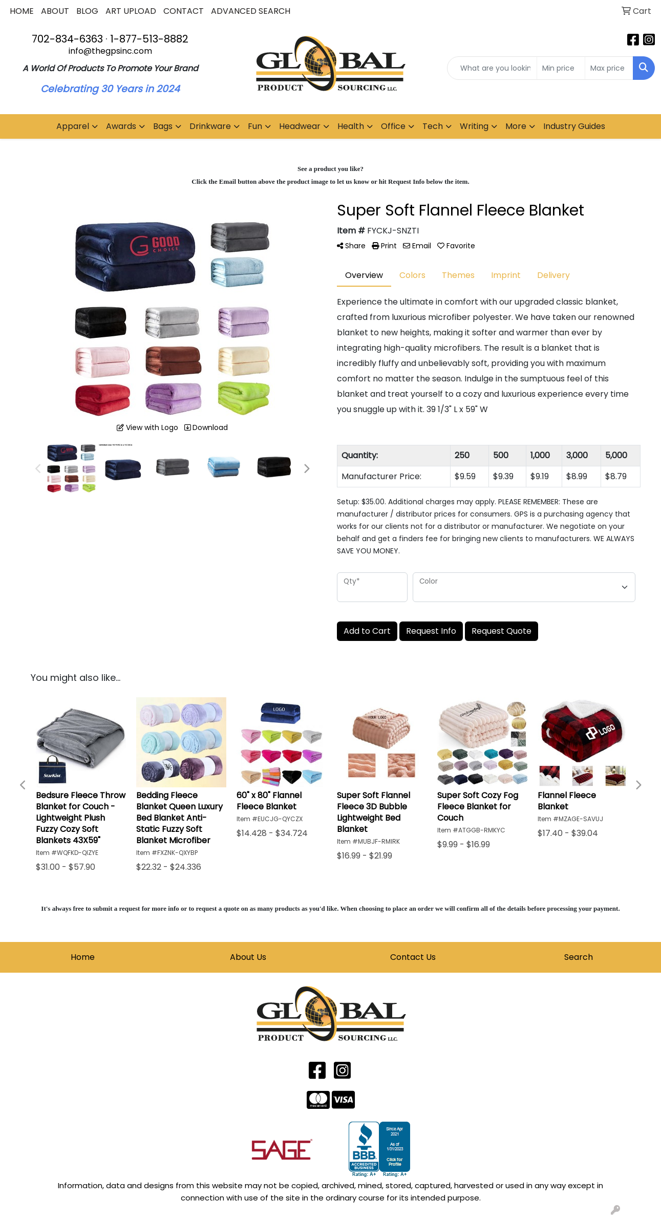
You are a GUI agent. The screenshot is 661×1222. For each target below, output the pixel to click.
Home (83, 957)
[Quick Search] (492, 68)
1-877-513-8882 (149, 39)
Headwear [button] (300, 126)
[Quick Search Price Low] (561, 68)
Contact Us (413, 957)
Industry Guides (574, 126)
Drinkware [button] (210, 126)
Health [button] (350, 126)
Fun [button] (255, 126)
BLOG (87, 11)
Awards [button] (121, 126)
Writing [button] (474, 126)
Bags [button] (163, 126)
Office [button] (393, 126)
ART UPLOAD (130, 11)
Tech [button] (432, 126)
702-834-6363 (67, 39)
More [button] (515, 126)
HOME (22, 11)
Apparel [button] (72, 126)
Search (578, 957)
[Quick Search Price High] (609, 68)
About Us (248, 957)
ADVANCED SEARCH (250, 11)
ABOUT (55, 11)
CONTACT (183, 11)
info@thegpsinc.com (110, 51)
